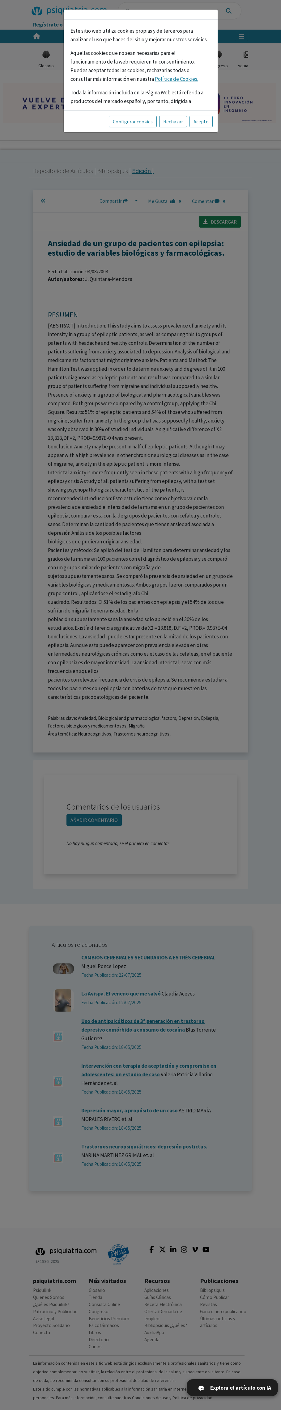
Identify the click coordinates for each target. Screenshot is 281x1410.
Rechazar (173, 121)
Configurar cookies (133, 121)
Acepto (201, 121)
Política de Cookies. (176, 79)
